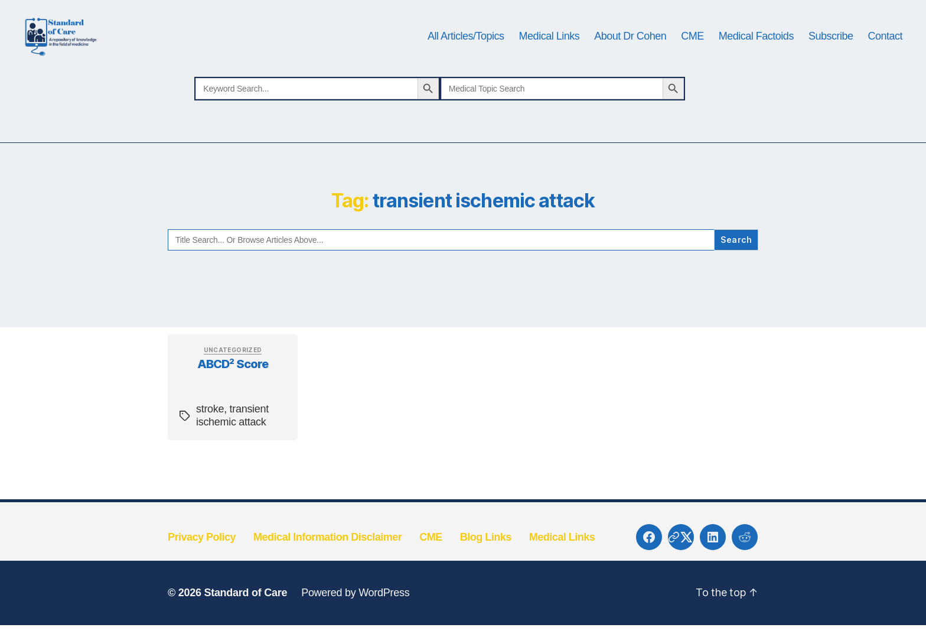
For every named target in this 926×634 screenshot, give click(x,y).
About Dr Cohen (630, 54)
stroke (210, 446)
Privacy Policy (202, 574)
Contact (885, 54)
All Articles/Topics (466, 54)
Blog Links (485, 574)
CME (692, 54)
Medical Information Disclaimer (327, 574)
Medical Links (549, 54)
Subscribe (830, 54)
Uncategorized (233, 386)
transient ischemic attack (232, 452)
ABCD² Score (233, 401)
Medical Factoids (756, 54)
